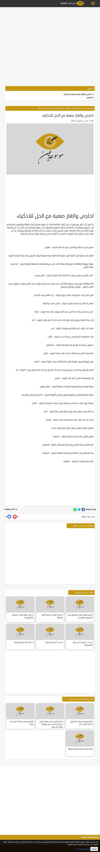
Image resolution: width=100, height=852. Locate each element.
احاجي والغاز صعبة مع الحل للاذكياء (51, 108)
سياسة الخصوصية (83, 849)
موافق (94, 849)
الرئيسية (91, 108)
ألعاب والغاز (70, 108)
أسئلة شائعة (81, 108)
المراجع (89, 97)
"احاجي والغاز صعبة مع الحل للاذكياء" (77, 94)
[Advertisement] (50, 26)
